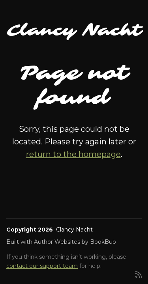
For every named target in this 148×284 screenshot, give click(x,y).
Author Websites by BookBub (75, 241)
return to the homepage (73, 154)
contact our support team (42, 265)
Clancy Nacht (74, 30)
